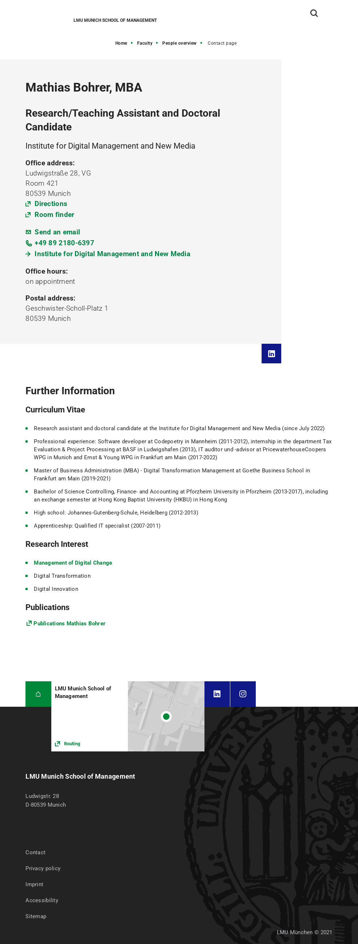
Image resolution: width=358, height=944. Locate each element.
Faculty (145, 43)
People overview (179, 43)
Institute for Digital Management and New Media (112, 254)
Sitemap (35, 916)
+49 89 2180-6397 (64, 243)
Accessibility (41, 900)
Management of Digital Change (73, 563)
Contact (35, 852)
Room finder (54, 214)
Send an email (57, 232)
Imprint (34, 884)
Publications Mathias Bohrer (69, 623)
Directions (51, 203)
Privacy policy (42, 868)
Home (121, 43)
